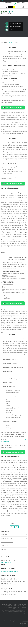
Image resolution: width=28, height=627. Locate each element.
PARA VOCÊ (2, 136)
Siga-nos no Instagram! (15, 26)
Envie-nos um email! (15, 29)
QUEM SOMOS (4, 545)
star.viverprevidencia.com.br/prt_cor (9, 571)
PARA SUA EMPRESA (3, 252)
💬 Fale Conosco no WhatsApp (13, 107)
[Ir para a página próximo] (12, 526)
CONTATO (3, 549)
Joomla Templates (8, 620)
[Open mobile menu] (25, 12)
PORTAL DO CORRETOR (7, 542)
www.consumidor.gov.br (6, 562)
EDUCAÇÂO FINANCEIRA (7, 553)
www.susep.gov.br (5, 566)
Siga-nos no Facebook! (15, 23)
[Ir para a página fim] (16, 526)
